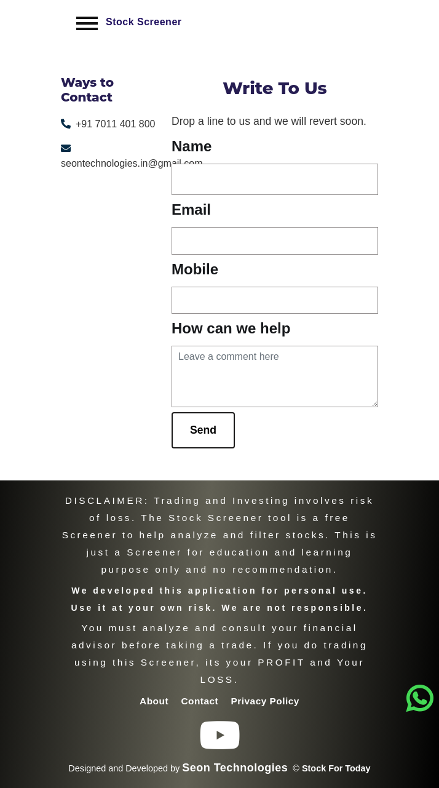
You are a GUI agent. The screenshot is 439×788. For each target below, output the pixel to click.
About (156, 701)
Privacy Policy (265, 701)
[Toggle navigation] (87, 23)
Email (191, 209)
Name (192, 146)
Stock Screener (144, 22)
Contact (201, 701)
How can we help (231, 328)
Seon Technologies (235, 768)
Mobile (195, 269)
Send (203, 430)
